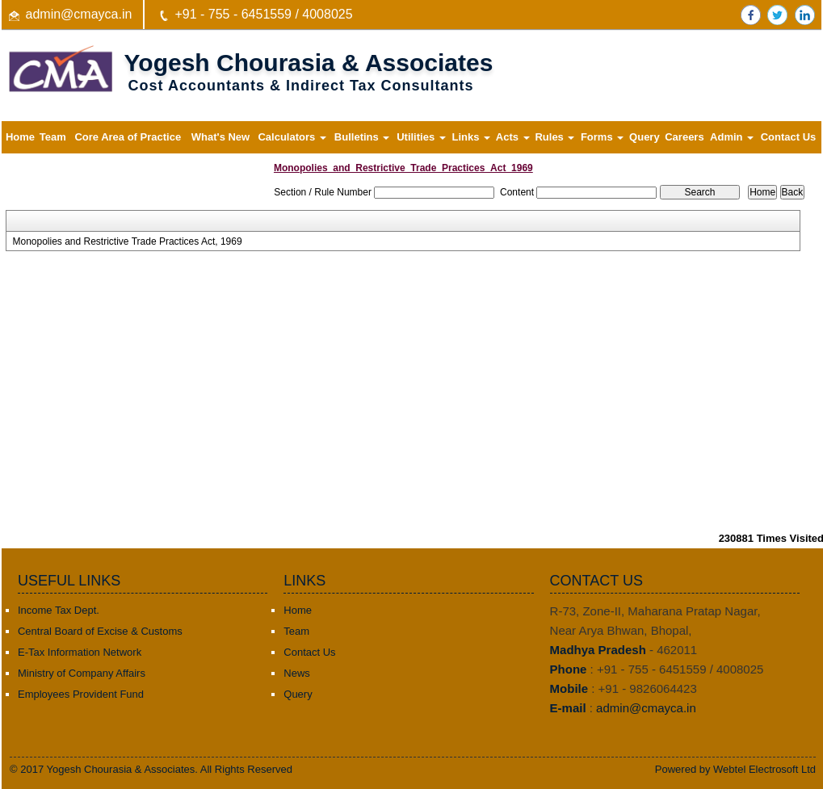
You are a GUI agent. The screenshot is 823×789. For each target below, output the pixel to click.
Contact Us (789, 137)
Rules (554, 137)
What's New (220, 137)
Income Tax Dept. (58, 610)
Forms (602, 137)
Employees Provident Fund (81, 694)
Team (53, 137)
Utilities (421, 137)
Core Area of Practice (127, 137)
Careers (684, 137)
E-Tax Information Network (79, 652)
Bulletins (362, 137)
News (296, 673)
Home (20, 137)
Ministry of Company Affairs (81, 673)
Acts (513, 137)
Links (470, 137)
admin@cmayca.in (79, 14)
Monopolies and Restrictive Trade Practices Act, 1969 (126, 241)
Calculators (291, 137)
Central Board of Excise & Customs (100, 631)
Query (644, 137)
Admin (732, 137)
